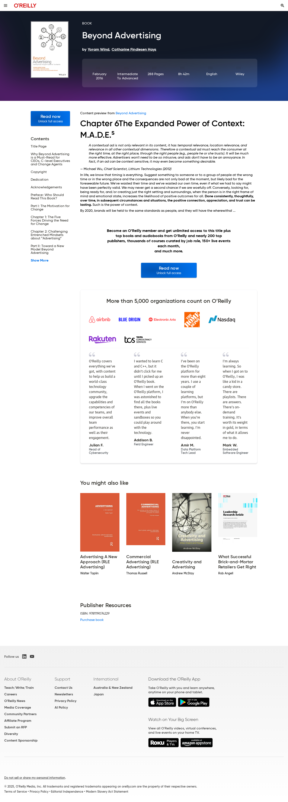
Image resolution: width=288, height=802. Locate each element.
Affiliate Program (17, 720)
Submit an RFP (15, 727)
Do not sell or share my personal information (34, 778)
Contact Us (63, 687)
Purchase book (92, 620)
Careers (10, 694)
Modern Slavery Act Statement (107, 791)
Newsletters (64, 694)
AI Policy (61, 707)
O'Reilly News (14, 701)
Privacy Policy (65, 701)
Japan (98, 694)
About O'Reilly (17, 679)
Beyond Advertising (131, 113)
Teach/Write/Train (19, 687)
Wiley (240, 74)
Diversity (11, 734)
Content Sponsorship (21, 740)
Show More (39, 260)
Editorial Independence (67, 791)
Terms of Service (15, 791)
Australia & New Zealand (112, 687)
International (105, 679)
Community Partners (20, 714)
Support (62, 679)
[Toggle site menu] (5, 5)
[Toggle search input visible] (282, 5)
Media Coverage (17, 707)
